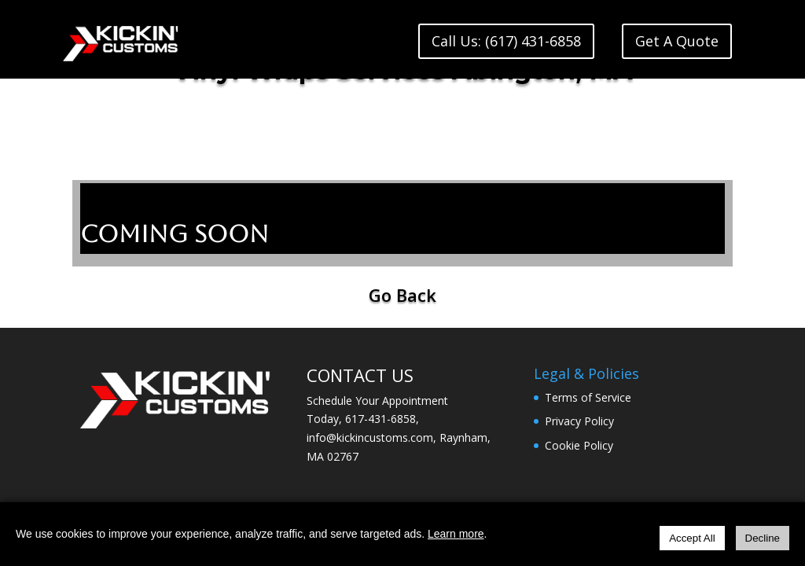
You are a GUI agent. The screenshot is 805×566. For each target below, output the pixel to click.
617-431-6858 (380, 418)
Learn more (456, 533)
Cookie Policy (579, 445)
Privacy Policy (579, 420)
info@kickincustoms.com (370, 437)
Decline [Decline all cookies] (762, 538)
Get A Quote (677, 40)
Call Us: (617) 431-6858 (506, 40)
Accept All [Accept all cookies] (692, 538)
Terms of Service (588, 397)
